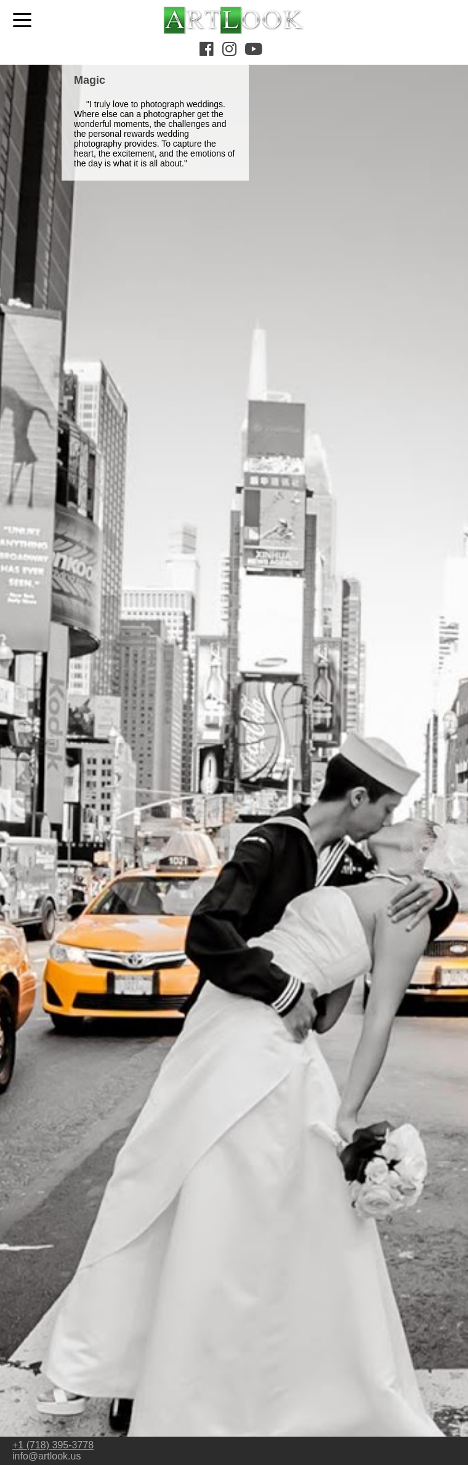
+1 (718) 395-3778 (53, 1445)
